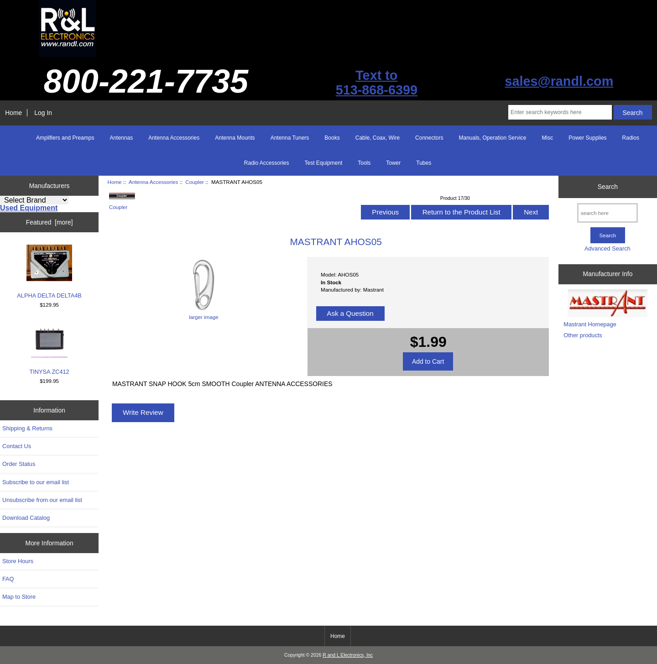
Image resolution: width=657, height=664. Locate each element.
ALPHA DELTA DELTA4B (49, 271)
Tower (393, 163)
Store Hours (17, 561)
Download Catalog (26, 517)
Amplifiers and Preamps (65, 138)
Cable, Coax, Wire (377, 138)
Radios (630, 138)
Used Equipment (28, 208)
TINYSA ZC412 (49, 348)
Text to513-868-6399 (376, 82)
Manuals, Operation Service (492, 138)
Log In (43, 112)
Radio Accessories (266, 163)
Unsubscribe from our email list (42, 500)
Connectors (429, 138)
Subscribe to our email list (35, 482)
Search (608, 186)
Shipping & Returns (27, 428)
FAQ (8, 578)
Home (13, 112)
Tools (364, 163)
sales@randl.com (559, 81)
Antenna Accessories (153, 182)
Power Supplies (587, 138)
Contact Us (16, 446)
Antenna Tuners (290, 138)
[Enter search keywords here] (560, 112)
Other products (582, 335)
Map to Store (19, 596)
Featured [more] (49, 222)
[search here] (607, 213)
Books (331, 138)
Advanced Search (607, 248)
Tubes (423, 163)
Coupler (194, 182)
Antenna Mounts (235, 138)
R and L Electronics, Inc (348, 655)
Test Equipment (324, 163)
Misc (547, 138)
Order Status (18, 463)
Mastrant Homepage (589, 324)
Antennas (121, 138)
